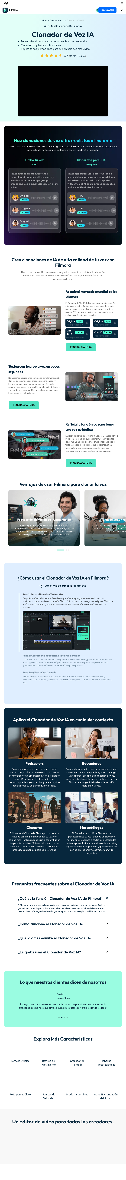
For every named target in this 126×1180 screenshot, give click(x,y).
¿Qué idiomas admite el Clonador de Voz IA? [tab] (63, 945)
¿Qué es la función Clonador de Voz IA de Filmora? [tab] (63, 901)
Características (56, 20)
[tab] (68, 622)
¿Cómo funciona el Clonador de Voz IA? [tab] (63, 930)
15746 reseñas (77, 56)
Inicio (44, 20)
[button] (59, 1025)
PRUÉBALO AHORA (81, 347)
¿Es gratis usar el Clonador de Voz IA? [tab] (63, 959)
